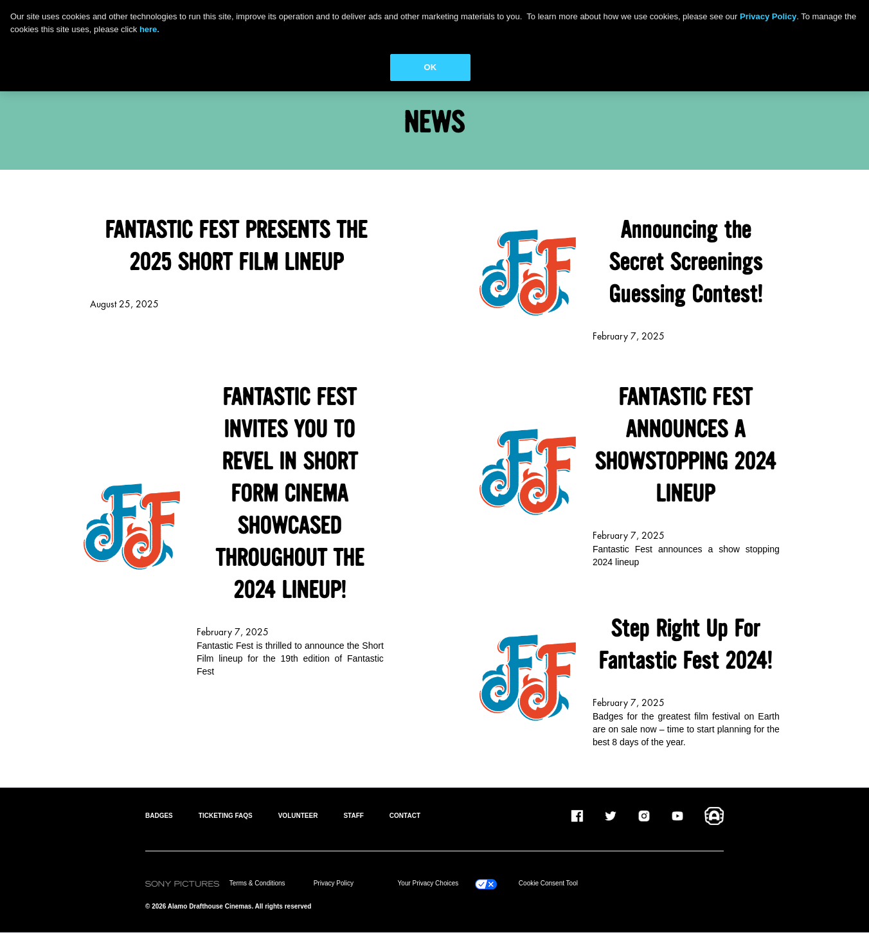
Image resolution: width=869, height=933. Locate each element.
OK (430, 67)
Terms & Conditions (257, 883)
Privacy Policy (334, 883)
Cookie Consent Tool (548, 883)
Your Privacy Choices (428, 883)
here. (149, 29)
